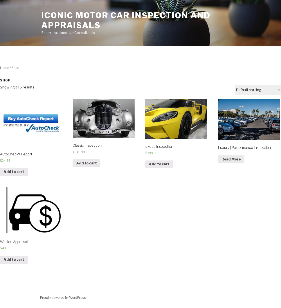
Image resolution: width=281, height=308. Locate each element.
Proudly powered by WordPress (63, 297)
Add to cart (14, 172)
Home (4, 68)
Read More (231, 159)
